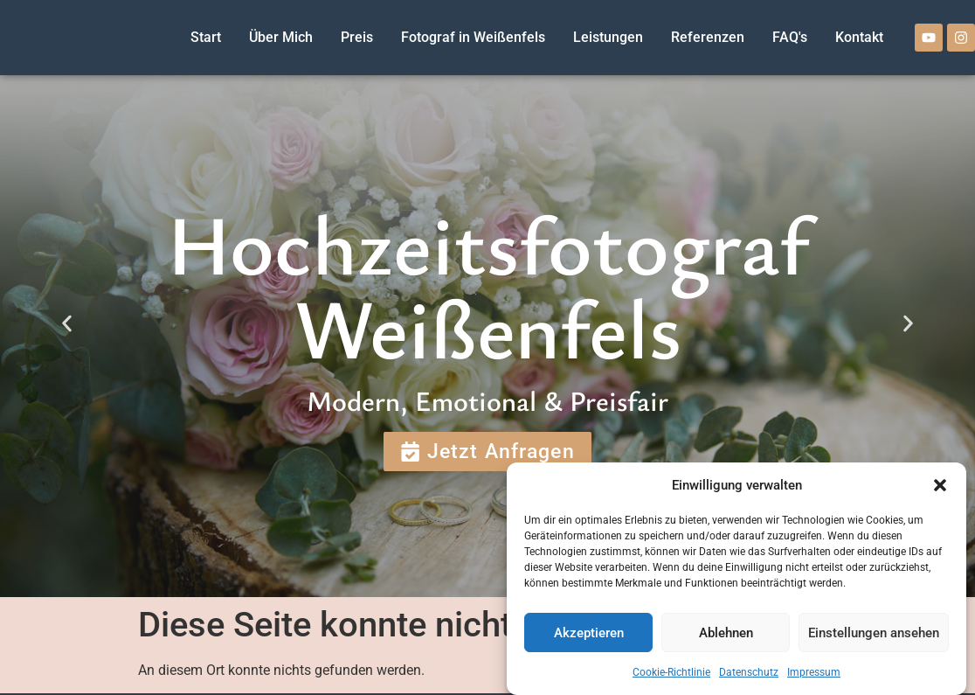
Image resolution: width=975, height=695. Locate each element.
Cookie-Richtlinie (671, 672)
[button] (940, 485)
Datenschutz (748, 672)
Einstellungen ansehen (873, 633)
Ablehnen (726, 633)
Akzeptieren (589, 633)
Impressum (813, 672)
